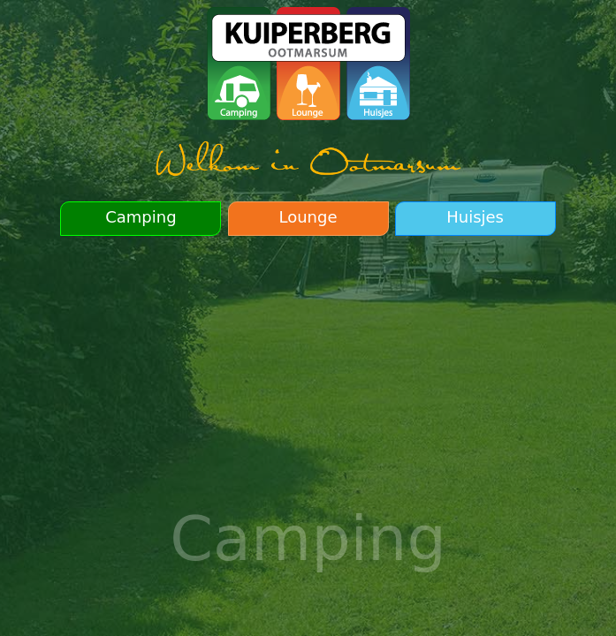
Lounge (307, 217)
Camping (140, 217)
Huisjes (475, 217)
